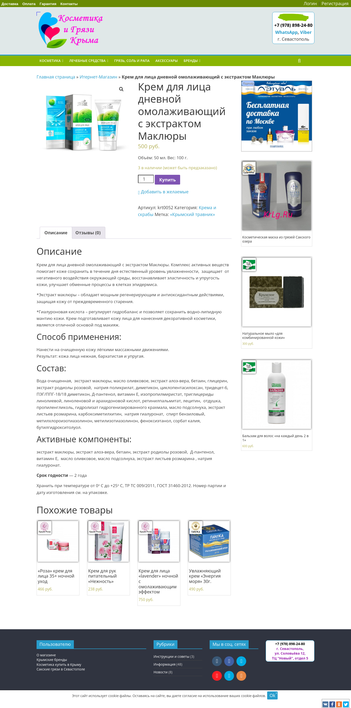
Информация (165, 664)
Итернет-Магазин (98, 77)
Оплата (29, 4)
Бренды (191, 60)
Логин (310, 3)
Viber (306, 32)
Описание (56, 233)
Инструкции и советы (171, 656)
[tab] (56, 233)
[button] (163, 191)
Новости (160, 672)
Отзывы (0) (87, 233)
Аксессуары (166, 60)
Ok (272, 695)
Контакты (69, 4)
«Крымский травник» (192, 214)
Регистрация (335, 3)
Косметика (50, 60)
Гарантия (48, 4)
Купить (167, 180)
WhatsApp (286, 32)
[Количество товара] (146, 179)
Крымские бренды (52, 659)
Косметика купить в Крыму (59, 664)
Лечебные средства (87, 60)
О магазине (46, 655)
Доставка (9, 4)
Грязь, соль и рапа (131, 60)
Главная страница (56, 77)
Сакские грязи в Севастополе (61, 669)
